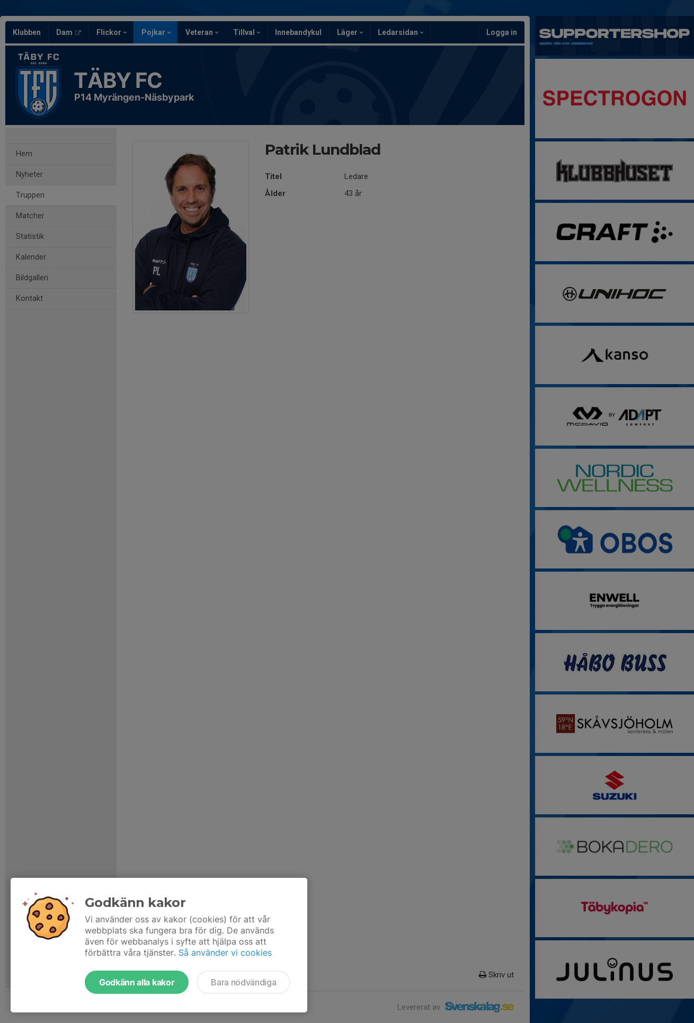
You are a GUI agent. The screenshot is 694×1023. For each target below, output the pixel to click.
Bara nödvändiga (243, 982)
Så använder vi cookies (225, 952)
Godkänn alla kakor (136, 982)
